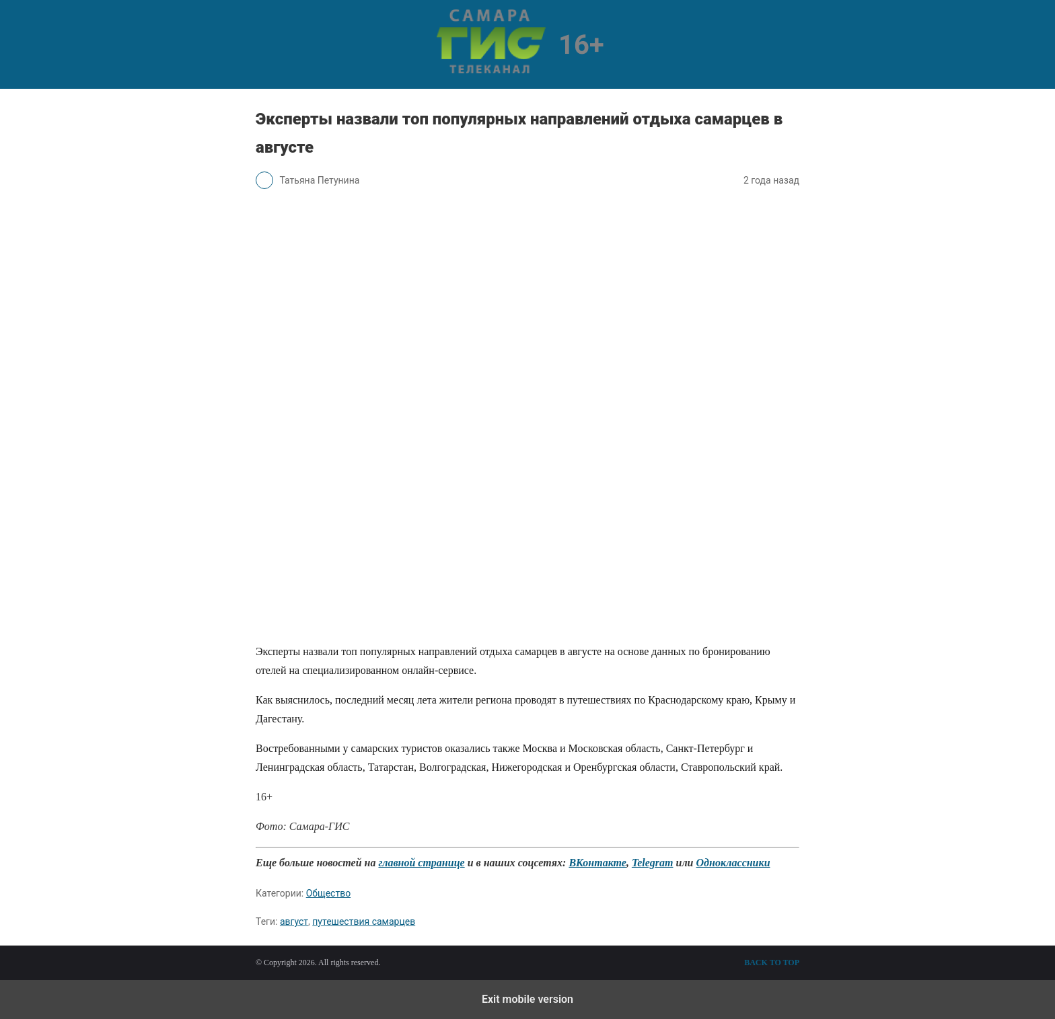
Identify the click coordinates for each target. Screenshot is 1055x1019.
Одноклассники (733, 862)
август (294, 921)
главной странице (421, 862)
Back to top (771, 962)
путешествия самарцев (363, 921)
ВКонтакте (597, 862)
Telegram (653, 862)
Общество (328, 893)
